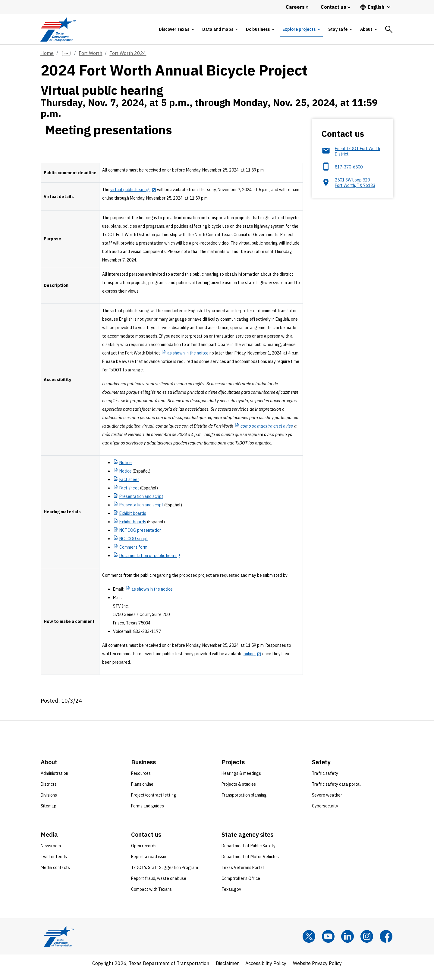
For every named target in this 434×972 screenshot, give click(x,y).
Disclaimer (227, 963)
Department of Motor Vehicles (250, 856)
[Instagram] (366, 936)
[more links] (66, 53)
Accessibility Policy (265, 963)
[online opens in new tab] (252, 653)
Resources (141, 773)
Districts (49, 784)
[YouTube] (328, 936)
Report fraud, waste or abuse (158, 878)
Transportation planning (244, 795)
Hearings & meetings (241, 773)
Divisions (49, 795)
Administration (54, 773)
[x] (309, 936)
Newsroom (51, 845)
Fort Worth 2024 (127, 53)
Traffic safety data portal (336, 784)
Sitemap (48, 806)
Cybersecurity (325, 806)
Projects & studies (239, 784)
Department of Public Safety (248, 845)
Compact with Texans (151, 889)
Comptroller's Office (241, 878)
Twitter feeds (54, 856)
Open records (143, 845)
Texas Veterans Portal (243, 867)
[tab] (176, 29)
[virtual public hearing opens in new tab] (133, 189)
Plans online (142, 784)
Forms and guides (147, 806)
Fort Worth (90, 53)
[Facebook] (386, 936)
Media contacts (55, 867)
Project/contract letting (153, 795)
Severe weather (327, 795)
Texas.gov (231, 889)
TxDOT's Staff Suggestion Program (164, 867)
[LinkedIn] (347, 936)
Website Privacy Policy (317, 963)
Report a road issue (149, 856)
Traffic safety (325, 773)
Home (47, 53)
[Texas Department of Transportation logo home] (58, 29)
